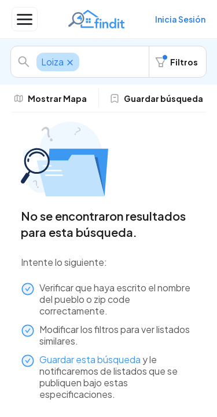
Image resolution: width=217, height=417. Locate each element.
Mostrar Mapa (50, 98)
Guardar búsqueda (156, 98)
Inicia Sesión (180, 19)
